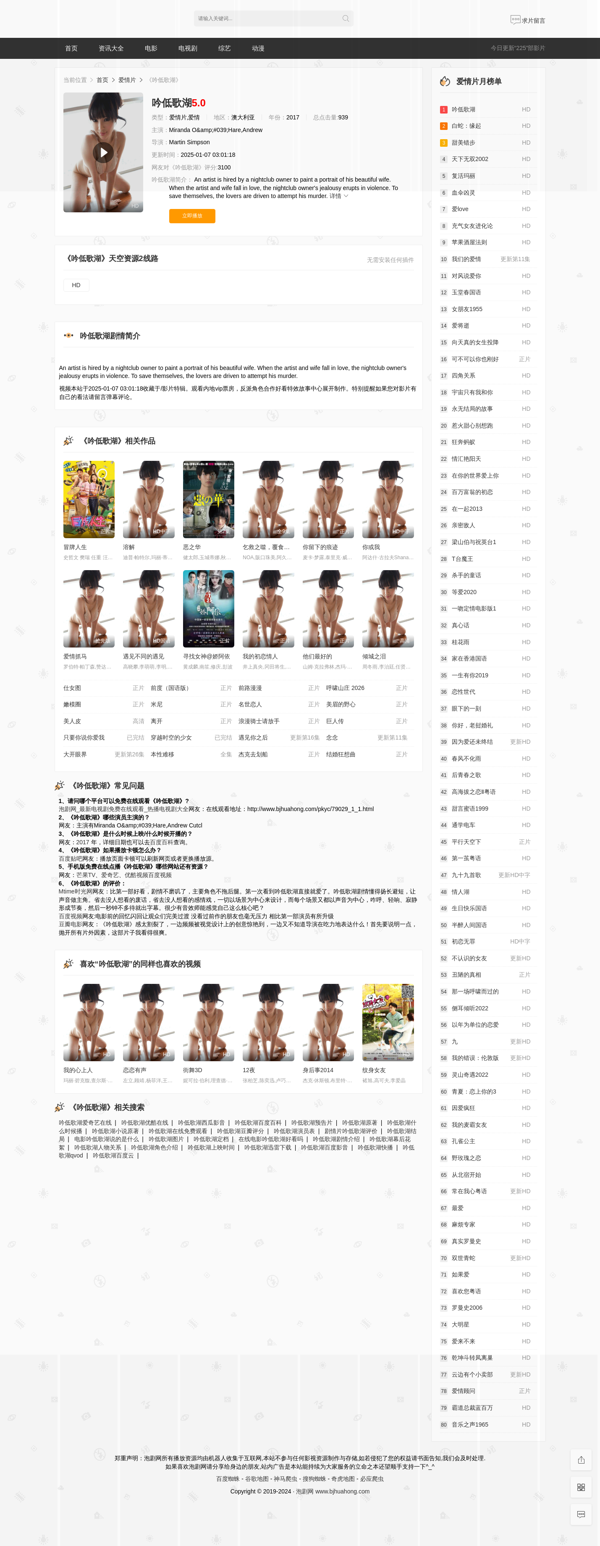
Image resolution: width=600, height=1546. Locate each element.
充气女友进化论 (485, 226)
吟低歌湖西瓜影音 (201, 1122)
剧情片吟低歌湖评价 (351, 1131)
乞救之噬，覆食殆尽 (269, 547)
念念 (367, 738)
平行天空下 (485, 842)
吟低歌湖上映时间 (211, 1147)
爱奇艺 (110, 875)
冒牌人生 (75, 547)
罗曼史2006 (485, 1308)
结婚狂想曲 (367, 755)
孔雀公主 (485, 1141)
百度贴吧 (70, 858)
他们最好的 (317, 656)
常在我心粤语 (485, 1191)
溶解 (129, 547)
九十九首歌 (485, 875)
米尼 (191, 704)
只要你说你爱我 (104, 738)
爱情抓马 (75, 656)
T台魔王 (485, 559)
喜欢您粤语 (485, 1291)
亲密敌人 (485, 525)
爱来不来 (485, 1341)
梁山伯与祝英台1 (485, 542)
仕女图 (104, 688)
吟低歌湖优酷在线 (144, 1122)
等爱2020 (485, 592)
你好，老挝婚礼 (485, 725)
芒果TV (86, 875)
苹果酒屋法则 (485, 242)
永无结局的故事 (485, 409)
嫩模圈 (104, 704)
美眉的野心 (367, 704)
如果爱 (485, 1275)
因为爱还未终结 (485, 742)
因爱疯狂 (485, 1108)
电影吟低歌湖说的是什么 (106, 1139)
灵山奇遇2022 (485, 1075)
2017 (82, 842)
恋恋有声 (135, 1070)
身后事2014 (318, 1070)
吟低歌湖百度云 (113, 1155)
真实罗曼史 (485, 1241)
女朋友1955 (485, 309)
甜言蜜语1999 (485, 809)
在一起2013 (485, 509)
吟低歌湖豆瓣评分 (240, 1131)
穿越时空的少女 (191, 738)
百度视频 (160, 875)
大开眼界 (104, 755)
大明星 (485, 1325)
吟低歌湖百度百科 (258, 1122)
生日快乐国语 (485, 908)
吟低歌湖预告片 (312, 1122)
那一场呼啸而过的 (485, 992)
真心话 (485, 625)
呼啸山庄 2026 (367, 688)
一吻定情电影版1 (485, 609)
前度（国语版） (191, 688)
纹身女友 (374, 1070)
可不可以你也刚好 (485, 359)
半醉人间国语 (485, 925)
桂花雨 (485, 642)
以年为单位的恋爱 (485, 1025)
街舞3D (192, 1070)
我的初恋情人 (260, 656)
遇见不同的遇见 (143, 656)
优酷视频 (136, 875)
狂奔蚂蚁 (485, 442)
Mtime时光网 (75, 891)
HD (76, 285)
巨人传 (367, 721)
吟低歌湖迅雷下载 (267, 1147)
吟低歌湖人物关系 (97, 1147)
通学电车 (485, 825)
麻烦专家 (485, 1225)
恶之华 (192, 547)
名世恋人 (279, 704)
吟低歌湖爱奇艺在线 (85, 1122)
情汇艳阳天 (485, 459)
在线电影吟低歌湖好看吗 (270, 1139)
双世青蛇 (485, 1258)
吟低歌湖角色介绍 (154, 1147)
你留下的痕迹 (320, 547)
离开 (191, 721)
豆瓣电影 (70, 924)
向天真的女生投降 (485, 342)
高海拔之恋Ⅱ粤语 (485, 792)
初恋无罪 (485, 942)
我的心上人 (78, 1070)
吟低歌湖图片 (166, 1139)
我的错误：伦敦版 (485, 1058)
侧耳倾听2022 (485, 1008)
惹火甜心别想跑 (485, 426)
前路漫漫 (279, 688)
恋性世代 (485, 692)
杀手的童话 (485, 575)
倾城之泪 (374, 656)
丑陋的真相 (485, 975)
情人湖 (485, 892)
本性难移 (191, 755)
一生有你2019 (485, 675)
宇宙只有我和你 (485, 392)
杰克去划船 (279, 755)
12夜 (249, 1070)
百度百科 (161, 842)
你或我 (371, 547)
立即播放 (192, 216)
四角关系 (485, 376)
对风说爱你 (485, 276)
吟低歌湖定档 (211, 1139)
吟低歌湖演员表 (294, 1131)
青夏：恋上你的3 (485, 1092)
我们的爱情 (485, 259)
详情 (340, 196)
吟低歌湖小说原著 (115, 1131)
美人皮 (104, 721)
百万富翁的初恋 (485, 492)
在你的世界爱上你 (485, 476)
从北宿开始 (485, 1175)
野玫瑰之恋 (485, 1158)
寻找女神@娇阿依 (206, 656)
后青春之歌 (485, 775)
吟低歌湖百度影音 (324, 1147)
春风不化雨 (485, 759)
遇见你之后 (279, 738)
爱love (485, 209)
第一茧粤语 (485, 858)
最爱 (485, 1208)
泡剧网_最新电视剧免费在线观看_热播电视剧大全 (124, 809)
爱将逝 (485, 326)
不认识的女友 (485, 958)
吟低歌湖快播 (375, 1147)
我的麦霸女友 (485, 1125)
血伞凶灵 (485, 193)
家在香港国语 (485, 659)
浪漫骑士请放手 (279, 721)
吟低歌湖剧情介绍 (336, 1139)
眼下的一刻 (485, 709)
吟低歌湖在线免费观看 (178, 1131)
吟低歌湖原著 (359, 1122)
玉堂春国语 (485, 292)
